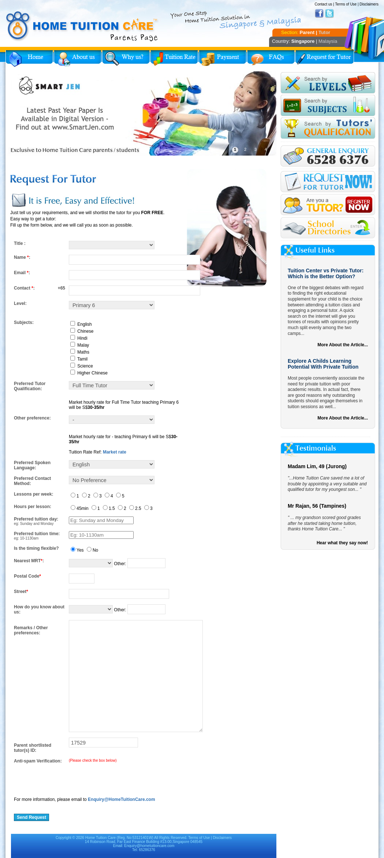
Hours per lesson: (32, 506)
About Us (77, 58)
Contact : (24, 288)
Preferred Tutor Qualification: (29, 386)
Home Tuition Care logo (82, 26)
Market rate (114, 452)
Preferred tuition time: (37, 533)
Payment (222, 58)
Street (21, 591)
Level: (20, 303)
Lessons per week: (33, 494)
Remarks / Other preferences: (31, 630)
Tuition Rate (174, 58)
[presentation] (69, 778)
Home (29, 58)
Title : (20, 243)
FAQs (271, 58)
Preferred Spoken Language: (32, 465)
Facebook (319, 13)
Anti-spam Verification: (38, 761)
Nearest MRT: (29, 560)
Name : (22, 257)
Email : (22, 272)
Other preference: (32, 418)
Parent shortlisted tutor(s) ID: (32, 748)
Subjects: (24, 322)
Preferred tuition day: (36, 519)
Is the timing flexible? (36, 548)
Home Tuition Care (100, 838)
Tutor (324, 32)
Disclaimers (369, 4)
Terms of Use (346, 4)
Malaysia (327, 41)
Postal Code (27, 576)
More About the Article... (342, 344)
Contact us (323, 4)
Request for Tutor (324, 58)
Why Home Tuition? (126, 58)
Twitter (329, 13)
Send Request (31, 817)
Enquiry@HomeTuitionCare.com (121, 799)
